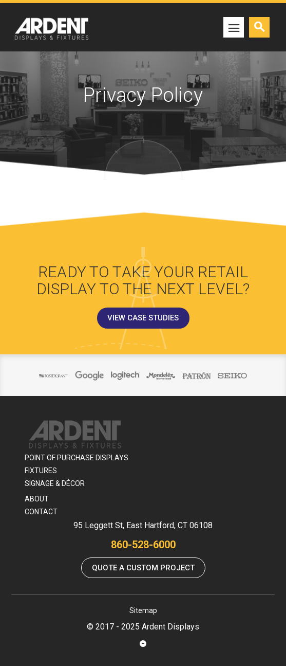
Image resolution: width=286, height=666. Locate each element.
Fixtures (41, 470)
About (37, 499)
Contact (41, 512)
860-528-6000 (143, 544)
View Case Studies (143, 317)
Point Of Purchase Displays (76, 458)
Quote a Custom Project (143, 567)
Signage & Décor (55, 483)
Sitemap (143, 610)
